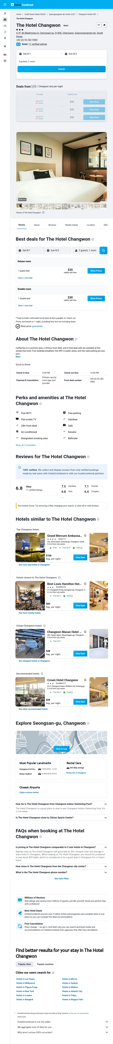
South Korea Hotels (32, 14)
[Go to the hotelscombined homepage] (22, 4)
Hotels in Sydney (70, 983)
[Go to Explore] (5, 38)
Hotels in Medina (70, 987)
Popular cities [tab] (24, 964)
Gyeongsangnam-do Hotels (59, 14)
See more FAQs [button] (62, 878)
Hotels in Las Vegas (25, 979)
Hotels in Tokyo (69, 995)
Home (18, 14)
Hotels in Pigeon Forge (26, 987)
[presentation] (43, 212)
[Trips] (5, 46)
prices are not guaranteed (79, 1013)
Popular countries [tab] (45, 964)
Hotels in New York (25, 991)
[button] (5, 4)
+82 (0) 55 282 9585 (27, 40)
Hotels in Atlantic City (72, 991)
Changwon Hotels (86, 14)
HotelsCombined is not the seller (63, 1022)
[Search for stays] (5, 20)
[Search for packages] (5, 32)
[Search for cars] (5, 26)
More (18, 357)
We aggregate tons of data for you (63, 1027)
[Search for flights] (5, 13)
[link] (34, 565)
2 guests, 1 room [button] (27, 61)
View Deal (80, 557)
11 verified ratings (37, 44)
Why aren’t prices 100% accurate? (63, 1032)
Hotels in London (24, 995)
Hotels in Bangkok (24, 999)
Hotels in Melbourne (25, 983)
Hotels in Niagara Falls (72, 999)
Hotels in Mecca (69, 979)
